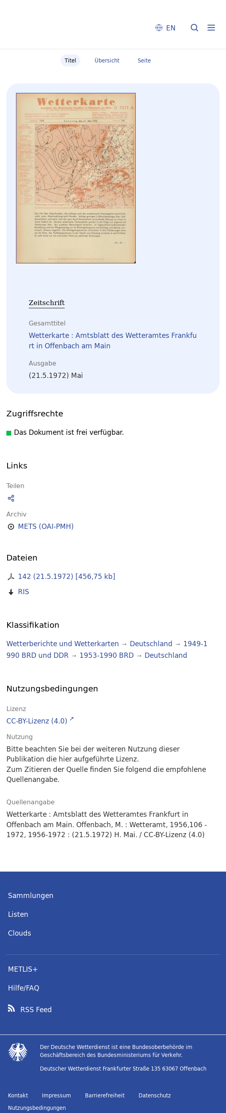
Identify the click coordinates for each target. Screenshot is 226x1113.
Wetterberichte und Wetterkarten (62, 643)
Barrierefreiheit (105, 1095)
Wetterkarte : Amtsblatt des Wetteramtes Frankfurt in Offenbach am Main (113, 340)
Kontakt (18, 1095)
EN (171, 28)
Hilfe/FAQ (23, 988)
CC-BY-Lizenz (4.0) (36, 721)
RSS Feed (36, 1010)
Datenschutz (155, 1095)
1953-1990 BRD (106, 655)
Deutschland (151, 643)
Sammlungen (31, 895)
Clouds (19, 933)
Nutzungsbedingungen (37, 1107)
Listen (18, 914)
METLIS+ (23, 969)
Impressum (56, 1095)
